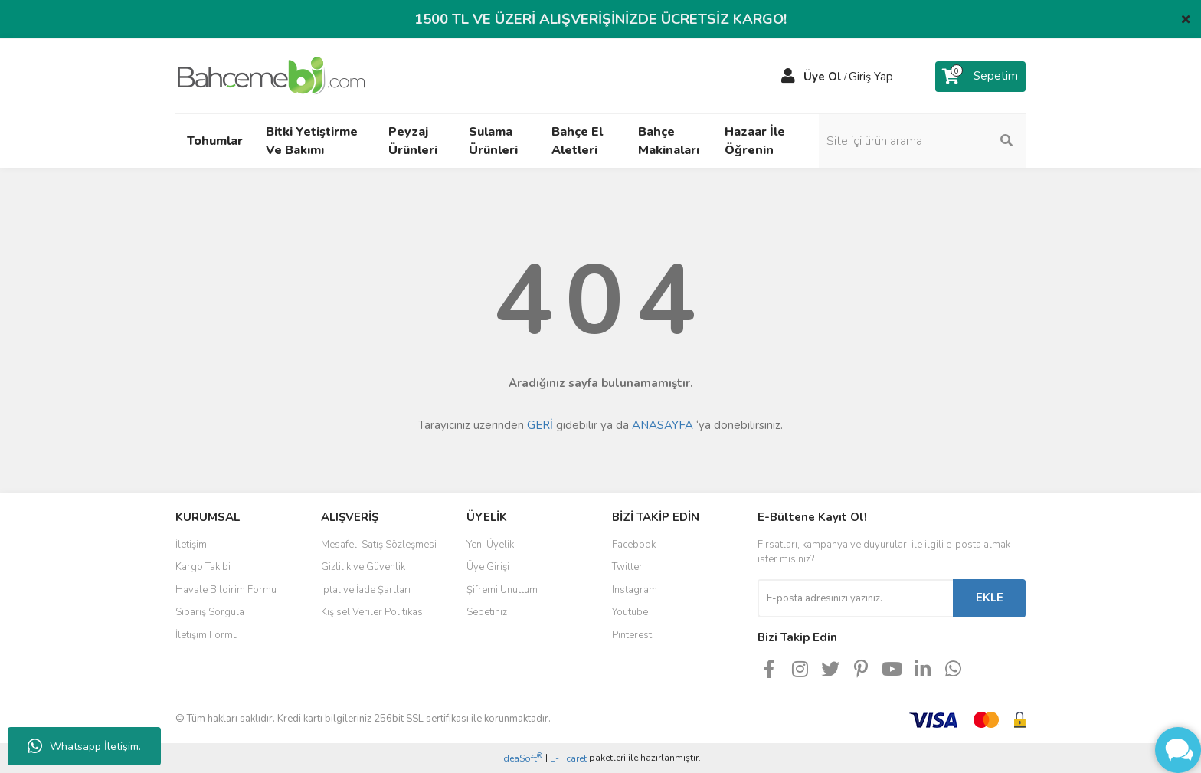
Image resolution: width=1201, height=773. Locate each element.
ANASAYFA (662, 425)
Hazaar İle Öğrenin (755, 141)
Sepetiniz (486, 612)
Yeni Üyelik (490, 545)
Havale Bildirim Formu (226, 590)
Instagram (634, 590)
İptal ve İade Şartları (366, 590)
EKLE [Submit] (989, 597)
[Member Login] (788, 76)
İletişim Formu (206, 635)
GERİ (540, 425)
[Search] (922, 141)
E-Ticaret (568, 758)
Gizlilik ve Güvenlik (363, 567)
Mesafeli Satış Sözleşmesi (379, 545)
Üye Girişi (487, 567)
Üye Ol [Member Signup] (822, 76)
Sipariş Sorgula (209, 612)
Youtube (630, 612)
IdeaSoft (521, 758)
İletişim (191, 545)
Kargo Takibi (203, 567)
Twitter (627, 567)
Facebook (634, 545)
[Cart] (980, 76)
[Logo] (271, 75)
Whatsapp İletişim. (84, 746)
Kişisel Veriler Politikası (373, 612)
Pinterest (632, 635)
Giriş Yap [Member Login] (871, 76)
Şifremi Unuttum (502, 590)
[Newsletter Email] (855, 598)
